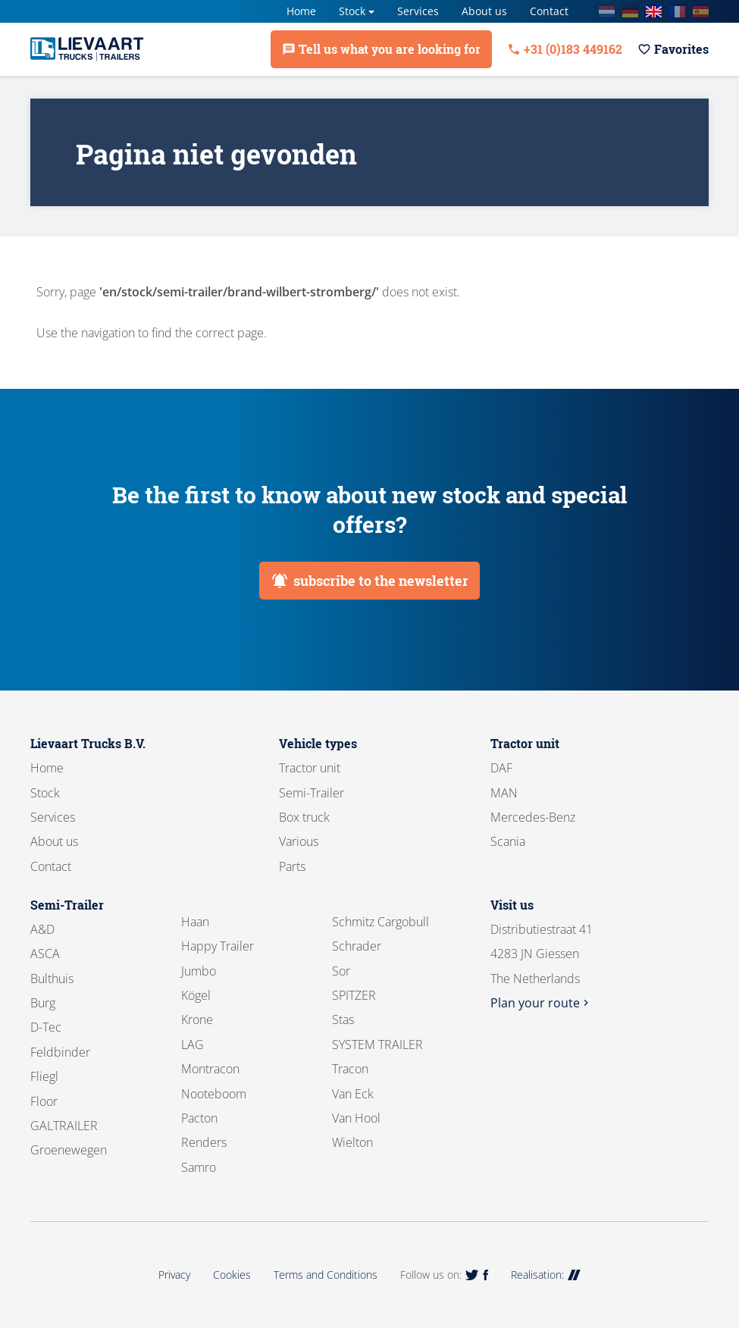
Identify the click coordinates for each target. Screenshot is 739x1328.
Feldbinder (60, 1052)
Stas (343, 1019)
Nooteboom (213, 1093)
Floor (44, 1101)
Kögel (196, 995)
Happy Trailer (217, 946)
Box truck (304, 817)
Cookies (232, 1274)
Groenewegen (68, 1150)
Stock (352, 11)
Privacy (174, 1274)
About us (484, 11)
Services (418, 11)
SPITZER (354, 995)
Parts (292, 866)
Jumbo (198, 971)
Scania (507, 841)
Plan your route (541, 1002)
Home (301, 11)
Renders (204, 1142)
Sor (341, 971)
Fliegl (44, 1076)
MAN (504, 793)
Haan (195, 921)
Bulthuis (52, 978)
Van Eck (353, 1093)
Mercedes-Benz (532, 817)
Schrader (356, 946)
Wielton (352, 1142)
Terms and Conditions (325, 1274)
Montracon (210, 1068)
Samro (198, 1167)
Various (298, 841)
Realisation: (546, 1274)
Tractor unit (309, 768)
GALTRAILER (64, 1125)
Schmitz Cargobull (380, 921)
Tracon (350, 1068)
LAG (192, 1044)
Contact (549, 11)
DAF (501, 768)
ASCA (45, 953)
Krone (197, 1019)
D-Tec (45, 1027)
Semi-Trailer (311, 793)
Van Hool (356, 1118)
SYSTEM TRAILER (377, 1044)
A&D (42, 929)
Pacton (199, 1118)
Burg (42, 1002)
